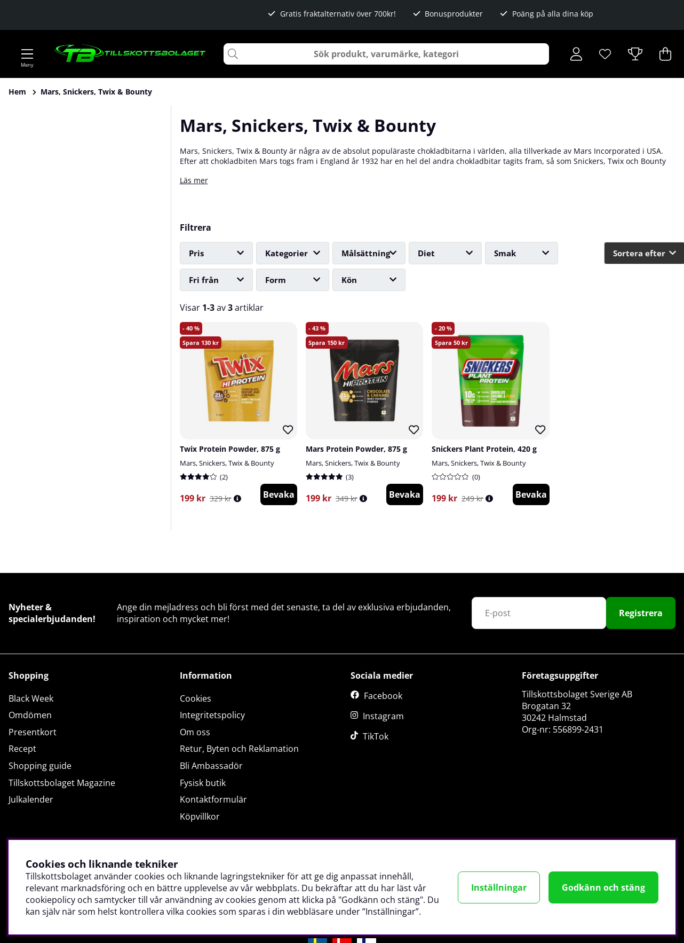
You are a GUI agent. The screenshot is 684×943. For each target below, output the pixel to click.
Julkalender (31, 799)
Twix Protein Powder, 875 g (230, 449)
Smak (505, 253)
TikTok (375, 736)
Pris (196, 253)
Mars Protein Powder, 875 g (356, 449)
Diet (426, 253)
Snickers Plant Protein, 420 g (484, 449)
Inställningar (499, 887)
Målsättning (365, 253)
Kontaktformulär (213, 799)
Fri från (204, 279)
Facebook (383, 696)
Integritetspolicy (212, 715)
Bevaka (279, 494)
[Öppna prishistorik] (237, 498)
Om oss (195, 732)
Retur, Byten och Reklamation (239, 749)
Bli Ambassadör (211, 766)
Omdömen (30, 715)
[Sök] (386, 54)
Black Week (31, 698)
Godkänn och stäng (603, 887)
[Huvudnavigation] (27, 53)
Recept (22, 749)
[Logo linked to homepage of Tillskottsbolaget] (130, 54)
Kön (349, 279)
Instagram (383, 716)
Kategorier (286, 253)
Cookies (195, 698)
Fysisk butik (203, 783)
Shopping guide (40, 766)
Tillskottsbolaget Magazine (62, 783)
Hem (17, 92)
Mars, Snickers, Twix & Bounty (96, 92)
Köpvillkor (200, 816)
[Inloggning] (576, 54)
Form (275, 279)
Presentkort (33, 732)
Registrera (641, 613)
